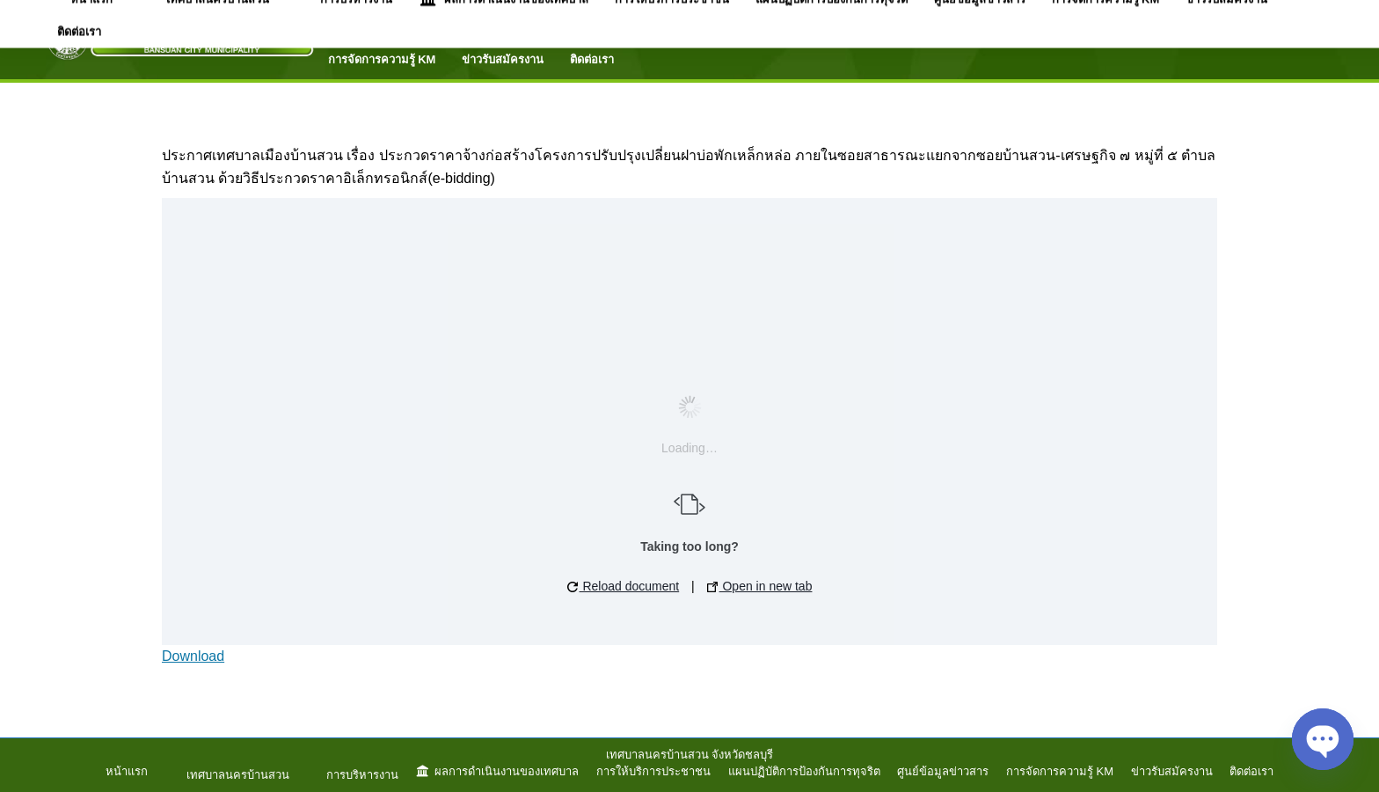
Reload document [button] (623, 586)
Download (193, 656)
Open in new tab (760, 586)
